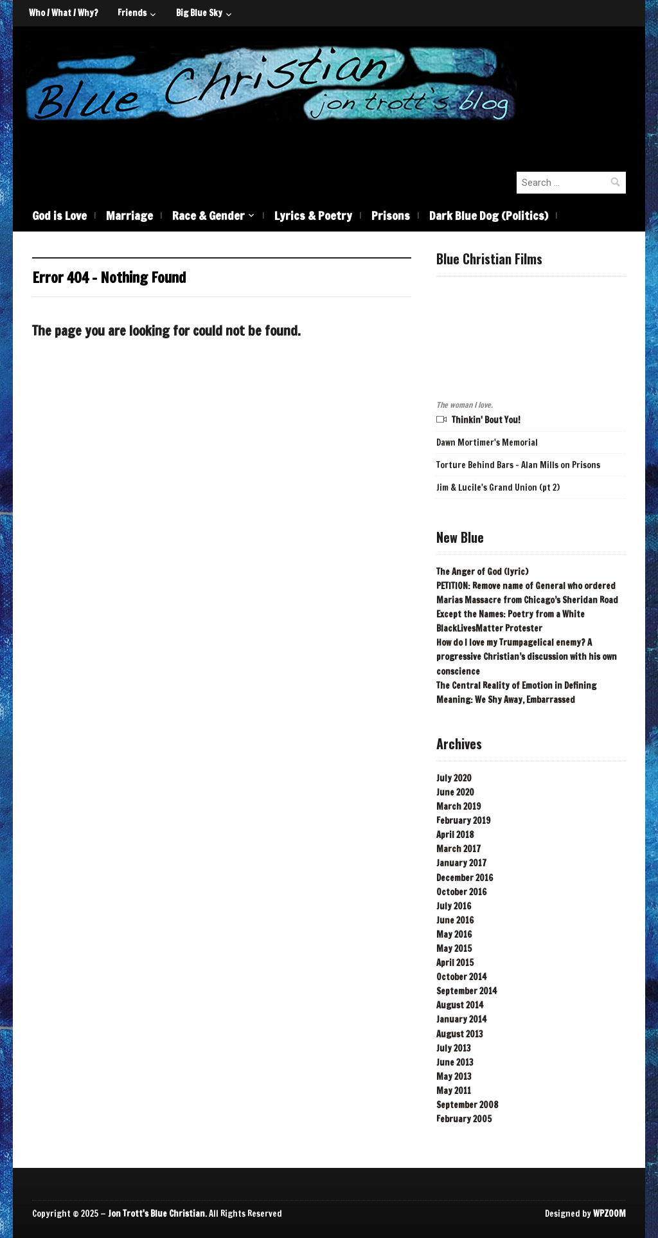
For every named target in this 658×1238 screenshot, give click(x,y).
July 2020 (454, 778)
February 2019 (463, 820)
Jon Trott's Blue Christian (156, 1213)
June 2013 (455, 1062)
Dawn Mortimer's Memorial (487, 442)
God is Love (59, 215)
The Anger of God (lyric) (482, 572)
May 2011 (453, 1091)
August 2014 (459, 1005)
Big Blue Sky (199, 13)
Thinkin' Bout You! (486, 420)
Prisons (390, 215)
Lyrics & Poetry (313, 215)
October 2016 (461, 892)
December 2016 (464, 878)
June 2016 (455, 920)
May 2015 (454, 948)
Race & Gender (208, 215)
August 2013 (459, 1034)
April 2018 (455, 835)
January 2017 (461, 863)
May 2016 (454, 934)
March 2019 (458, 806)
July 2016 (453, 906)
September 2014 (466, 991)
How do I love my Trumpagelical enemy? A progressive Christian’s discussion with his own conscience (526, 657)
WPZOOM (609, 1213)
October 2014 (461, 977)
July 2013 (453, 1048)
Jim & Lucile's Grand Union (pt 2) (498, 487)
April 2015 (455, 963)
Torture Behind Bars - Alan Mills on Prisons (518, 465)
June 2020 (455, 792)
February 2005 (464, 1119)
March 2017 (458, 849)
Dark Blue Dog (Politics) (488, 215)
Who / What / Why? (63, 13)
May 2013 (454, 1076)
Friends (132, 13)
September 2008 (467, 1105)
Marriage (129, 215)
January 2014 (461, 1019)
